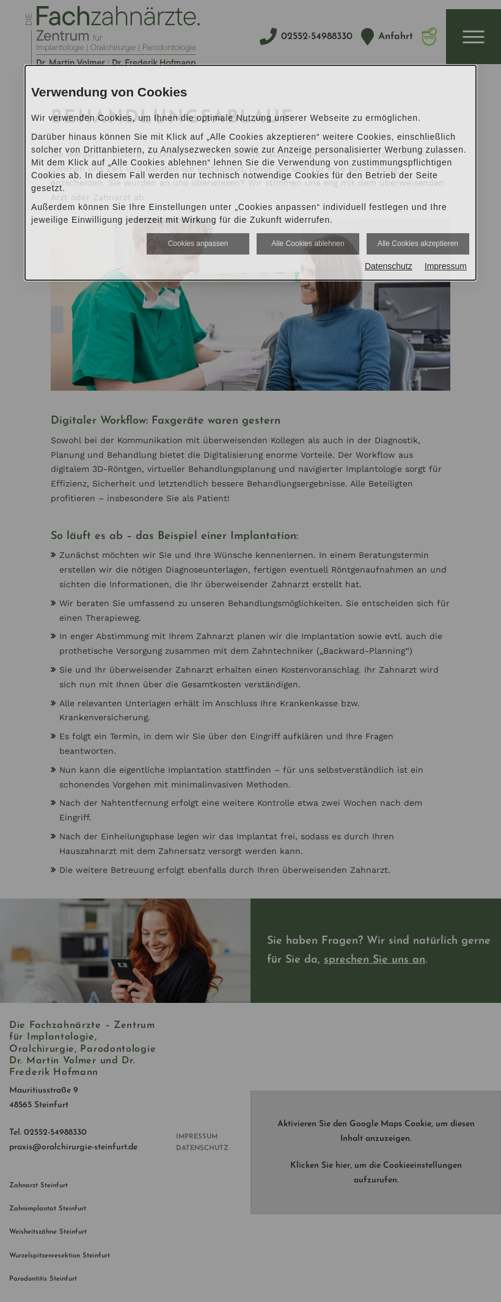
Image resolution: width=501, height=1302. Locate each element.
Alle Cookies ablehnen (307, 243)
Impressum (446, 266)
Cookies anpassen (198, 243)
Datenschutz (388, 266)
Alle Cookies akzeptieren (418, 243)
